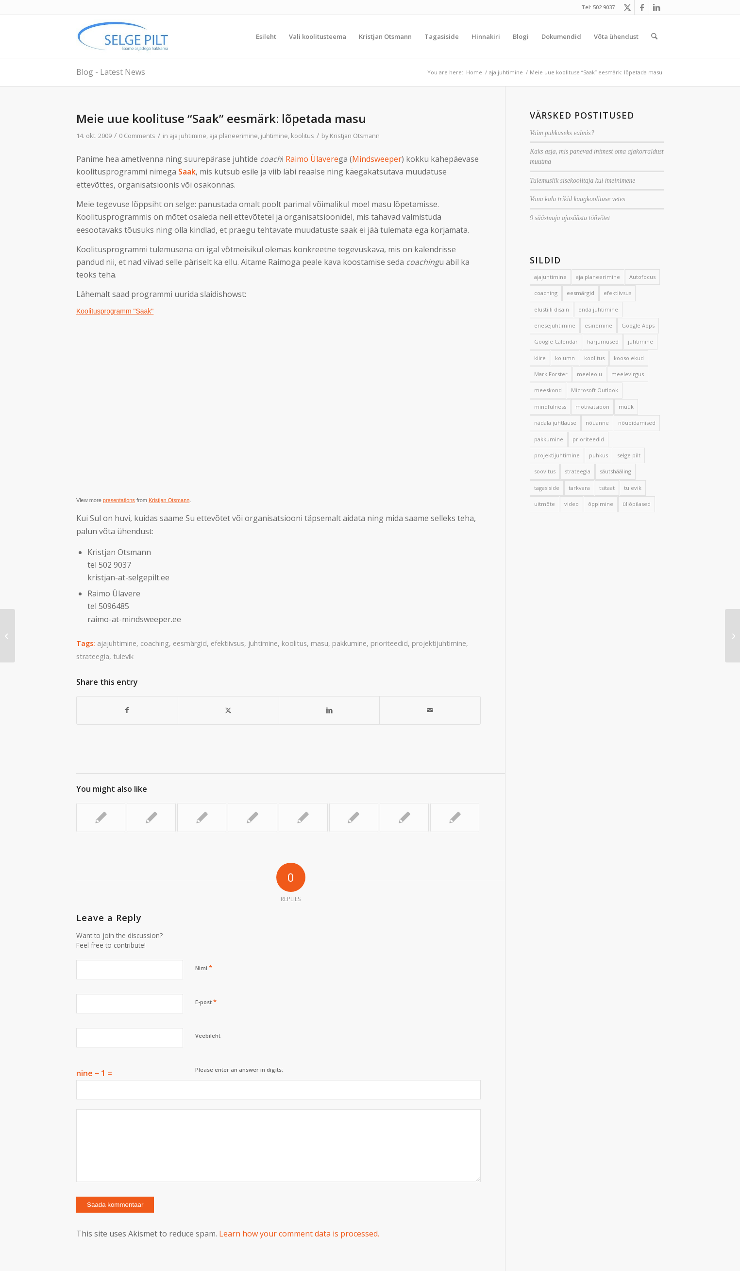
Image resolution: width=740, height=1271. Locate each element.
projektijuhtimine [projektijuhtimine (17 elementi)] (557, 455)
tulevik (123, 656)
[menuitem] (266, 36)
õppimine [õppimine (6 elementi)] (600, 503)
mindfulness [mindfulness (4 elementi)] (550, 406)
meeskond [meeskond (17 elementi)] (548, 390)
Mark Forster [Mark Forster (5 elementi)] (551, 374)
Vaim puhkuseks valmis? (562, 133)
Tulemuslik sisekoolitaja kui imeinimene (582, 180)
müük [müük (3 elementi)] (626, 406)
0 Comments (137, 135)
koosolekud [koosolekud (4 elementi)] (629, 358)
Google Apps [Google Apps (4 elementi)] (638, 325)
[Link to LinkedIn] (656, 7)
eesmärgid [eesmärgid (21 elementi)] (580, 292)
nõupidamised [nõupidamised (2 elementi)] (637, 422)
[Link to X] (627, 7)
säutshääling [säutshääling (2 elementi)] (615, 471)
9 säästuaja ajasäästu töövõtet (570, 218)
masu (319, 643)
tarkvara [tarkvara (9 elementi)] (579, 487)
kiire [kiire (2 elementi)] (540, 358)
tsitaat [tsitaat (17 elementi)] (607, 487)
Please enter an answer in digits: (239, 1069)
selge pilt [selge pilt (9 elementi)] (628, 455)
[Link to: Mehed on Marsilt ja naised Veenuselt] (404, 817)
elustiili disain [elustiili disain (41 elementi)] (551, 309)
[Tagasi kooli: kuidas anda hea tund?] (732, 635)
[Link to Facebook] (642, 7)
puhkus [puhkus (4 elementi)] (598, 455)
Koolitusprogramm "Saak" (114, 311)
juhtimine (274, 135)
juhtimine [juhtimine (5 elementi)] (640, 341)
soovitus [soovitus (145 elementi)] (544, 471)
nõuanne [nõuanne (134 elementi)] (597, 422)
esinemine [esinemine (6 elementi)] (598, 325)
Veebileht (207, 1035)
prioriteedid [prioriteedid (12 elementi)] (588, 439)
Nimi (203, 967)
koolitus (302, 135)
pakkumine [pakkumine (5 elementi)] (548, 439)
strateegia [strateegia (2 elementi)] (577, 471)
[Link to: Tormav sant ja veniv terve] (252, 817)
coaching (154, 643)
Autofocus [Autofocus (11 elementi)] (642, 276)
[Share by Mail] (430, 710)
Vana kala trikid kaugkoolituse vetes (577, 199)
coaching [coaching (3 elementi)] (545, 292)
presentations (119, 500)
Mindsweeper (377, 159)
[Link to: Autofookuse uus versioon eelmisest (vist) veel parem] (303, 817)
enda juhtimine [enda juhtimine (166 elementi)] (598, 309)
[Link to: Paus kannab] (454, 817)
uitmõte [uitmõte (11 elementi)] (544, 503)
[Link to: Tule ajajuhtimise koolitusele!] (100, 817)
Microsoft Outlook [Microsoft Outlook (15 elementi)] (594, 390)
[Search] (654, 36)
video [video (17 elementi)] (571, 503)
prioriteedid (389, 643)
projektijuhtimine (439, 643)
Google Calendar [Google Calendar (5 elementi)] (556, 341)
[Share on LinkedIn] (329, 710)
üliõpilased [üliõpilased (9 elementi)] (636, 503)
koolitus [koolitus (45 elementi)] (594, 358)
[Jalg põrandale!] (7, 635)
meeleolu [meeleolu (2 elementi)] (589, 374)
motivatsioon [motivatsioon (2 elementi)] (592, 406)
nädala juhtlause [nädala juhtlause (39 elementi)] (555, 422)
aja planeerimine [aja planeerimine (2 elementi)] (598, 276)
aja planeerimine (233, 135)
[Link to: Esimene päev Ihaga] (353, 817)
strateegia (92, 656)
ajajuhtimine (116, 643)
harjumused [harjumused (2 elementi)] (603, 341)
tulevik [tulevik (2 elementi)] (632, 487)
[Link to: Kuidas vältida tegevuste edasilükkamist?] (201, 817)
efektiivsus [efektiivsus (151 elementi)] (617, 292)
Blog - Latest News (110, 72)
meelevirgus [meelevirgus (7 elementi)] (627, 374)
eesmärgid (190, 643)
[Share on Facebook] (127, 710)
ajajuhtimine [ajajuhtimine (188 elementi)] (550, 276)
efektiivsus (227, 643)
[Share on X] (228, 710)
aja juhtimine (187, 135)
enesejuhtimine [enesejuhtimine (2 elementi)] (554, 325)
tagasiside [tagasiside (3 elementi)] (546, 487)
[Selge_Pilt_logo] (122, 36)
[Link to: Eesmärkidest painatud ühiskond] (151, 817)
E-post (206, 1001)
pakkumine (349, 643)
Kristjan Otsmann (355, 135)
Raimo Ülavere (312, 159)
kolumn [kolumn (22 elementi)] (565, 358)
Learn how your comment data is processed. (299, 1233)
